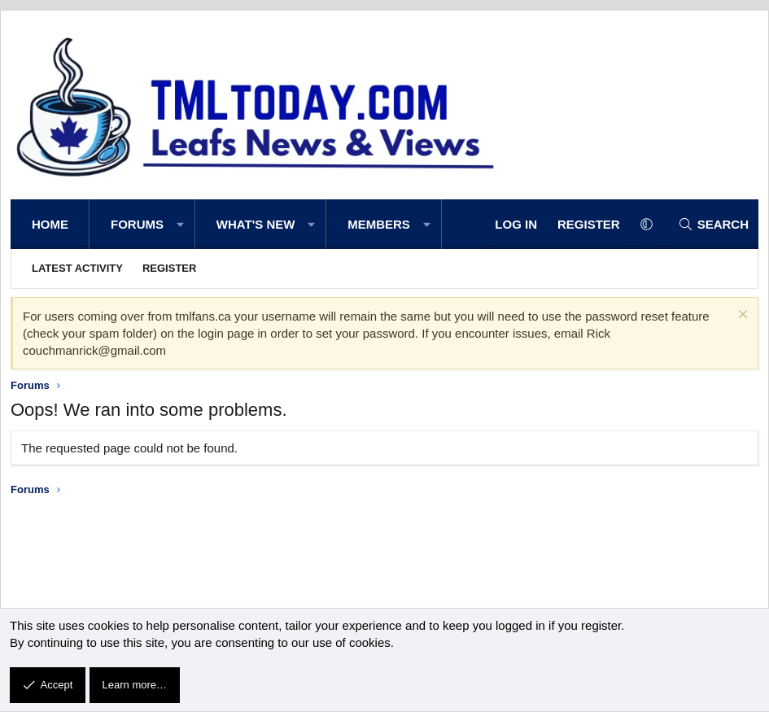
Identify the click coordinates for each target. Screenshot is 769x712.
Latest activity (77, 268)
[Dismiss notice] (741, 316)
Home (50, 224)
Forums (137, 224)
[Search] (713, 224)
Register (169, 268)
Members (378, 224)
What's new (255, 224)
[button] (180, 224)
